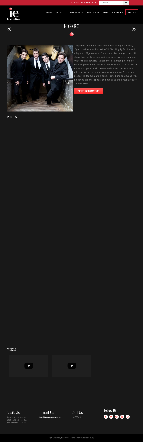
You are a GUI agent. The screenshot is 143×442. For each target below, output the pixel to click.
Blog (105, 12)
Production (76, 12)
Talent (61, 12)
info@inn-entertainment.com (50, 417)
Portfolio (93, 12)
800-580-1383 (77, 417)
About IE (117, 12)
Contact (131, 12)
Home (49, 12)
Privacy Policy (88, 438)
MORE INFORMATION (88, 91)
